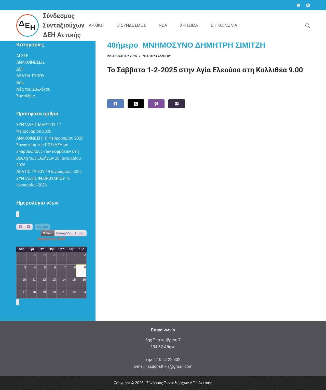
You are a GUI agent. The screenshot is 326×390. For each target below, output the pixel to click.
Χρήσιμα (189, 25)
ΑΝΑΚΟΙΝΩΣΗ (29, 138)
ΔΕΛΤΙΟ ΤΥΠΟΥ (30, 171)
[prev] (20, 227)
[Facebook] (115, 103)
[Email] (298, 5)
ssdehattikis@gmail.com (170, 366)
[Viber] (156, 103)
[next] (28, 227)
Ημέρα (80, 233)
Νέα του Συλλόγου (157, 56)
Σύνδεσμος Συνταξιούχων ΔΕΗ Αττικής (63, 25)
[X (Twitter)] (136, 103)
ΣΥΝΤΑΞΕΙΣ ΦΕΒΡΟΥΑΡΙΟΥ (40, 178)
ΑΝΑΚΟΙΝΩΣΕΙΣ (30, 62)
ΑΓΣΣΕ (22, 55)
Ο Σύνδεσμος (131, 25)
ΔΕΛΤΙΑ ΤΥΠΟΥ (30, 75)
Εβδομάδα (63, 233)
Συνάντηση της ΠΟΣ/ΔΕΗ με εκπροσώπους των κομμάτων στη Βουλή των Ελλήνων (47, 151)
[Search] (307, 25)
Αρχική (96, 25)
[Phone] (308, 5)
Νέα (163, 25)
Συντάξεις (25, 95)
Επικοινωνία (224, 25)
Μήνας (47, 233)
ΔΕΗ (20, 69)
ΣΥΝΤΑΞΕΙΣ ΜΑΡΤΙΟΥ (36, 124)
